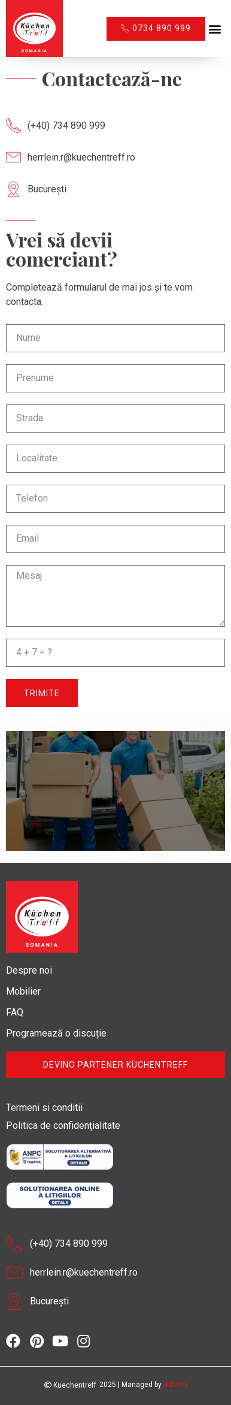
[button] (215, 28)
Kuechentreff (70, 1385)
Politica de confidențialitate (63, 1125)
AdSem (175, 1384)
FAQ (14, 1012)
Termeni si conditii (44, 1107)
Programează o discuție (56, 1033)
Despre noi (29, 970)
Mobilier (23, 991)
